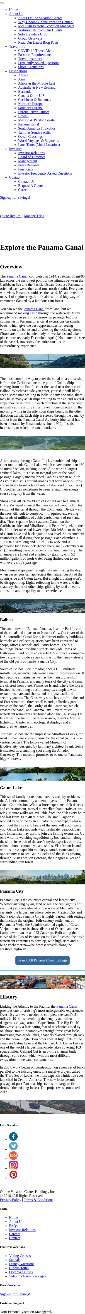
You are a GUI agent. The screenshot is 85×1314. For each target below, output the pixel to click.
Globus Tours (19, 1268)
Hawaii (23, 116)
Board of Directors (31, 157)
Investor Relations (31, 153)
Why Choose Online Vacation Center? (45, 22)
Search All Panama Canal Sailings (42, 960)
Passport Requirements (34, 55)
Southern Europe (30, 108)
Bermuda (25, 91)
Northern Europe (30, 104)
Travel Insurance (30, 59)
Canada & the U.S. (31, 96)
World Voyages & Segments (38, 141)
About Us (16, 14)
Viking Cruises (20, 1256)
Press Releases (28, 165)
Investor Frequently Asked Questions (45, 173)
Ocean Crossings (30, 136)
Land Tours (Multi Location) (39, 145)
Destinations (18, 71)
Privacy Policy (10, 1200)
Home (13, 10)
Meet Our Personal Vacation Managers (46, 26)
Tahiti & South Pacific (34, 132)
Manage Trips (34, 216)
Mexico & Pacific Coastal (37, 120)
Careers (23, 190)
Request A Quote (30, 186)
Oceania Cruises (21, 1272)
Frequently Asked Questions (38, 63)
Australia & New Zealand (37, 87)
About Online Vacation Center (40, 18)
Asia (21, 79)
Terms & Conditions (38, 1200)
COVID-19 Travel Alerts (36, 51)
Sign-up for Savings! (15, 197)
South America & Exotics (36, 128)
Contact (14, 177)
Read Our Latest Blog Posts (38, 42)
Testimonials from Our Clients (40, 30)
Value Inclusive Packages (27, 1276)
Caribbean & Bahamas (34, 100)
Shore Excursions (31, 67)
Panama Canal (28, 124)
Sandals (14, 1260)
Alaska (23, 75)
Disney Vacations (21, 1264)
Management (27, 161)
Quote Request (11, 216)
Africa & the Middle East (36, 83)
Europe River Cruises (33, 112)
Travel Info (17, 46)
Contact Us (26, 181)
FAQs (13, 1226)
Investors (15, 149)
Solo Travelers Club (32, 34)
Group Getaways (30, 38)
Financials (25, 169)
